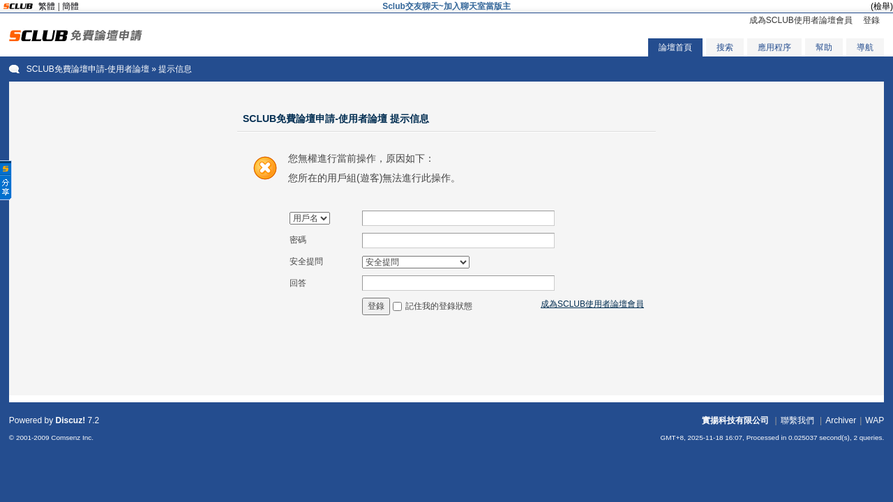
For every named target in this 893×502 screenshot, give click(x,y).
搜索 (724, 47)
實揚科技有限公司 (735, 420)
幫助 (824, 47)
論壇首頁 (675, 47)
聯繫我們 (797, 420)
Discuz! (71, 420)
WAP (874, 420)
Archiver (840, 420)
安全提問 (306, 261)
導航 (865, 47)
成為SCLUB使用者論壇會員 (801, 20)
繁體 (46, 6)
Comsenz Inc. (72, 437)
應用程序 (774, 47)
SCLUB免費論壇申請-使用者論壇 (88, 69)
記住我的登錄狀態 (438, 306)
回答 (298, 283)
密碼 (298, 240)
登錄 (871, 20)
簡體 (70, 6)
